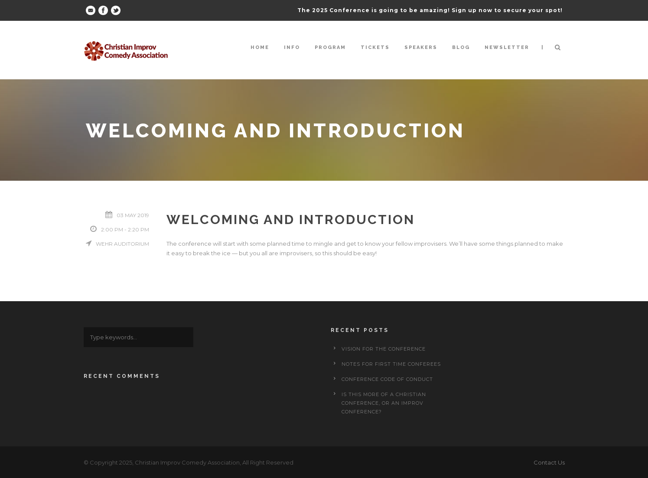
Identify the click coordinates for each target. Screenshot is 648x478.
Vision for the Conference (384, 349)
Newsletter (507, 47)
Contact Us (549, 462)
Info (292, 47)
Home (260, 47)
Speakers (420, 47)
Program (330, 47)
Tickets (375, 47)
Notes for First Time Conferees (391, 364)
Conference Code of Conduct (387, 379)
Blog (461, 47)
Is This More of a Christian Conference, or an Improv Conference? (384, 403)
